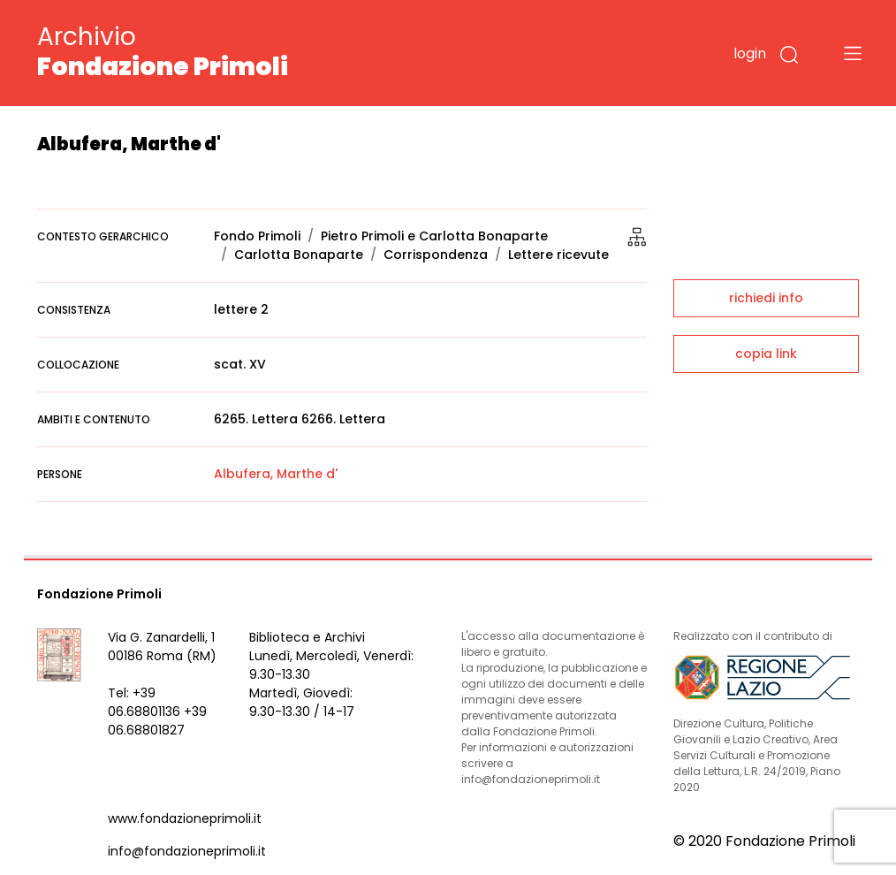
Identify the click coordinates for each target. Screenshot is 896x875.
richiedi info (766, 298)
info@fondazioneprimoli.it (187, 851)
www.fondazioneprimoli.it (185, 818)
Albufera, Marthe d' (276, 474)
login (749, 53)
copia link (766, 353)
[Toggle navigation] (852, 53)
